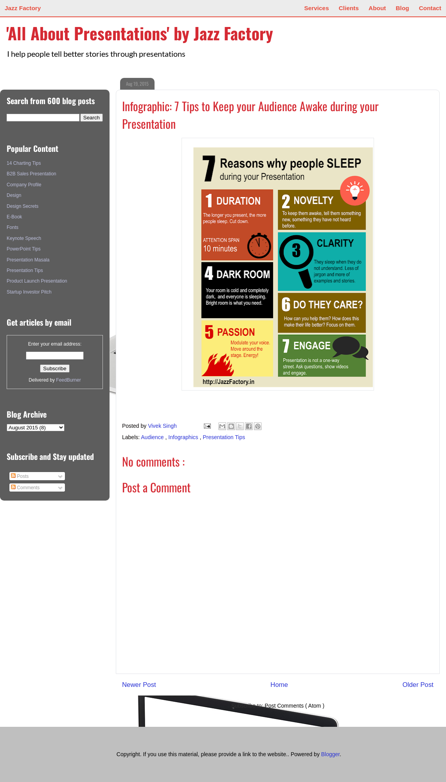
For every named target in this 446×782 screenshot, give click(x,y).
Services (316, 8)
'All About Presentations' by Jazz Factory (139, 33)
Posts (20, 476)
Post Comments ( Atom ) (294, 706)
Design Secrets (22, 206)
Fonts (12, 227)
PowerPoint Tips (24, 249)
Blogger (330, 754)
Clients (349, 8)
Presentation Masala (28, 260)
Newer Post (139, 684)
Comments (25, 487)
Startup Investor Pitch (29, 292)
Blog (402, 8)
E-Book (14, 217)
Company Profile (24, 184)
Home (279, 684)
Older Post (418, 684)
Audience (153, 437)
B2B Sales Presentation (31, 174)
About (377, 8)
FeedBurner (68, 380)
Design (14, 195)
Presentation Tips (224, 437)
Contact (430, 8)
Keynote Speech (24, 238)
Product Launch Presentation (37, 281)
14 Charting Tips (24, 163)
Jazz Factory (23, 8)
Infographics (184, 437)
